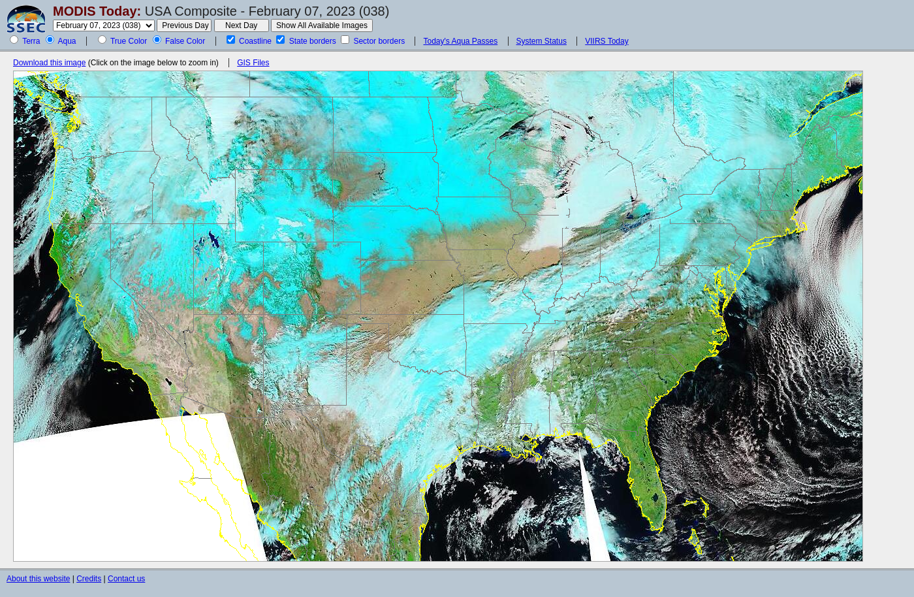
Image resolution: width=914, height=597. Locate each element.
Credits (88, 578)
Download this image (49, 62)
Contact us (126, 578)
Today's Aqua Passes (460, 41)
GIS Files (253, 62)
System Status (541, 41)
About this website (38, 578)
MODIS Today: (97, 11)
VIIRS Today (606, 41)
